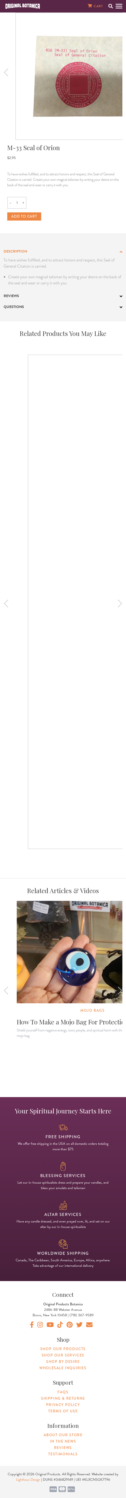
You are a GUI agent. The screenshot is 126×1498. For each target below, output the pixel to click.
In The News (63, 1441)
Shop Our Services (63, 1355)
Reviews (63, 1447)
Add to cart (24, 216)
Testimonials (63, 1454)
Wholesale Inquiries (62, 1368)
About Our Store (63, 1435)
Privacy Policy (63, 1404)
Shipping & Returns (63, 1398)
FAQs (62, 1392)
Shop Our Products (63, 1348)
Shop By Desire (63, 1361)
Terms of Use (63, 1411)
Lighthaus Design (28, 1479)
